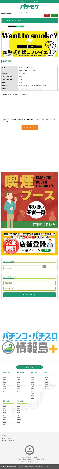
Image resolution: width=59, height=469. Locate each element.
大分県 (18, 415)
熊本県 (18, 413)
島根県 (4, 408)
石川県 (32, 382)
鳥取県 (4, 406)
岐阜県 (32, 391)
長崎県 (18, 410)
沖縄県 (18, 422)
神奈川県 (19, 391)
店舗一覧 (9, 13)
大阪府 (46, 382)
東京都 (18, 389)
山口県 (4, 415)
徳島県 (4, 418)
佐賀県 (18, 408)
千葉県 (18, 387)
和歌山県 (47, 389)
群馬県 (18, 382)
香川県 (4, 420)
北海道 (4, 377)
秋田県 (4, 387)
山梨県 (32, 387)
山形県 (4, 389)
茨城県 (18, 377)
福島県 (4, 391)
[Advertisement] (29, 106)
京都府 (46, 379)
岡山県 (4, 410)
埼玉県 (18, 384)
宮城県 (4, 384)
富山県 (32, 379)
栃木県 (18, 379)
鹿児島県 (19, 420)
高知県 (4, 425)
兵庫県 (46, 384)
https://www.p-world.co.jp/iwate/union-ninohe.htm (30, 89)
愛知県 (32, 396)
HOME (3, 13)
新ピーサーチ (18, 94)
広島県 (4, 413)
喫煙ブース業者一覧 (9, 441)
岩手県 (4, 382)
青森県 (4, 379)
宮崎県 (18, 418)
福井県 (32, 384)
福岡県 (18, 406)
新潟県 (32, 377)
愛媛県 (4, 422)
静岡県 (32, 394)
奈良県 (46, 387)
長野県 (32, 389)
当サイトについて (9, 435)
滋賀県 (46, 377)
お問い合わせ (8, 438)
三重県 (32, 398)
